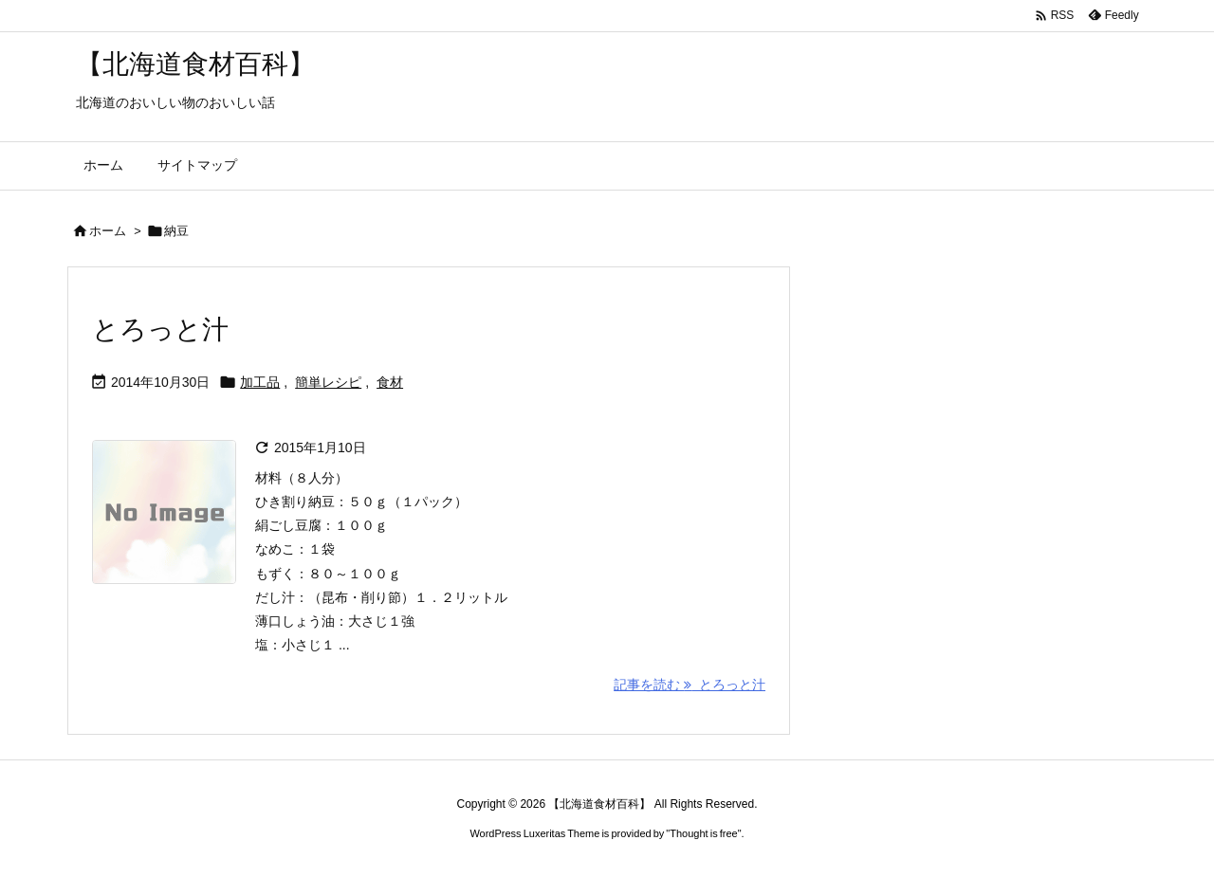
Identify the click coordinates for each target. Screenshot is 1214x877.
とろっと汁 (160, 329)
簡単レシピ (328, 382)
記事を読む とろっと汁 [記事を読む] (689, 684)
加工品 (260, 382)
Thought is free (703, 833)
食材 (390, 382)
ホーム (107, 231)
